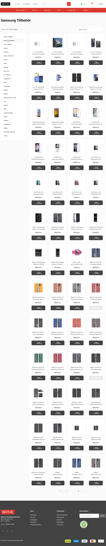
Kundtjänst (26, 4)
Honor (5, 63)
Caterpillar (7, 86)
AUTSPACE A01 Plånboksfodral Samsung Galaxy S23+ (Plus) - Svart (96, 195)
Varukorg (60, 525)
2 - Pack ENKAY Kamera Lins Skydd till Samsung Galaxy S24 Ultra (57, 55)
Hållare (6, 128)
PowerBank (7, 124)
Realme (6, 94)
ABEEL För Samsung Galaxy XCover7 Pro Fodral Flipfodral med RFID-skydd (76, 90)
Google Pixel (73, 10)
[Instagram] (7, 531)
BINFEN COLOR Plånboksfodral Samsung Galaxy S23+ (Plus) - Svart (96, 440)
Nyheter (59, 520)
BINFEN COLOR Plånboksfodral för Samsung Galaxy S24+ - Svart (57, 440)
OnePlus (6, 52)
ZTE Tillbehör (7, 75)
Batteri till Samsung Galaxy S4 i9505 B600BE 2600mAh (38, 264)
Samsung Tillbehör (9, 40)
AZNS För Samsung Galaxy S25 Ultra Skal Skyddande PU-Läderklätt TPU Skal (76, 230)
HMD (5, 109)
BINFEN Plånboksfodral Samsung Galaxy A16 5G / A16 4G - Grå (96, 475)
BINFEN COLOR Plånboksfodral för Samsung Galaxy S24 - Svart (96, 405)
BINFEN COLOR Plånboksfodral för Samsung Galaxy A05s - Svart (57, 405)
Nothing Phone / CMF (10, 98)
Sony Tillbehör (8, 44)
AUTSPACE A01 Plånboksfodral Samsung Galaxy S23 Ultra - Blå (38, 195)
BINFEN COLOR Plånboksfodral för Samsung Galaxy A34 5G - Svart (77, 405)
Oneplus (86, 10)
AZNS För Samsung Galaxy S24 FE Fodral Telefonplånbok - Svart (57, 230)
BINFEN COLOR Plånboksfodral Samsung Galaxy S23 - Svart (76, 440)
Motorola (6, 71)
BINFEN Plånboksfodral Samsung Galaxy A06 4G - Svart (57, 475)
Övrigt (5, 136)
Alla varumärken (62, 515)
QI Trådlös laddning (9, 132)
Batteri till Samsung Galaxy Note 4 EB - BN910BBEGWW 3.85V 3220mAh (95, 230)
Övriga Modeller (8, 113)
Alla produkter (21, 10)
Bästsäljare (60, 522)
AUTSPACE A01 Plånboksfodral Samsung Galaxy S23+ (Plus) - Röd (76, 195)
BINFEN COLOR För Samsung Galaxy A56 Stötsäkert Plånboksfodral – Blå (96, 265)
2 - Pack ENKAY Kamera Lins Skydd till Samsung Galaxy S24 (38, 55)
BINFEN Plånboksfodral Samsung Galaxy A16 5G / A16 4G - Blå (76, 475)
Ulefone (6, 105)
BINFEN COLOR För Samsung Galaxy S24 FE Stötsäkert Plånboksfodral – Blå (57, 335)
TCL (5, 101)
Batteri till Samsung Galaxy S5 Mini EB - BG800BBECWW (57, 264)
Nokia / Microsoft (9, 56)
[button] (92, 4)
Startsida (33, 515)
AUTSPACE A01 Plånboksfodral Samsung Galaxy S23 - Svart (96, 160)
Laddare (6, 120)
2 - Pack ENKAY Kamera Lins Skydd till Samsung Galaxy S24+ (76, 55)
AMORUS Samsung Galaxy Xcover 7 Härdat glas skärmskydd (58, 125)
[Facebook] (3, 531)
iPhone (35, 10)
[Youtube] (12, 531)
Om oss (17, 4)
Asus (5, 82)
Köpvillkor (33, 522)
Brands (35, 4)
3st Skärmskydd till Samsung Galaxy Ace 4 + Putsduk (57, 89)
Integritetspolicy (35, 525)
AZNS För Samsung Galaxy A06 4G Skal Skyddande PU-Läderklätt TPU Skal (38, 230)
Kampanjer (60, 517)
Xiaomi (6, 48)
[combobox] (53, 4)
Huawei (6, 67)
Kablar (5, 117)
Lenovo (6, 59)
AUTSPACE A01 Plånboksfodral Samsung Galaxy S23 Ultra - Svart (57, 195)
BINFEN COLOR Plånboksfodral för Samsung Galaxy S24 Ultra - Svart (38, 440)
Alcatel (6, 90)
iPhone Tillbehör (8, 37)
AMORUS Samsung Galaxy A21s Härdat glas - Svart (38, 124)
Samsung (48, 10)
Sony (59, 10)
